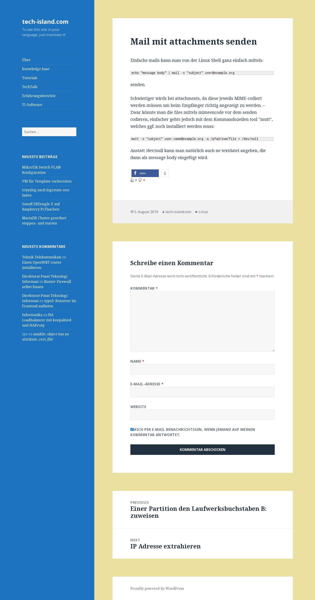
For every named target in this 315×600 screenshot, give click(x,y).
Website (138, 406)
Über (26, 59)
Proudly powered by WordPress (157, 588)
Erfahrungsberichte (39, 95)
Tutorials (29, 77)
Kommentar (144, 288)
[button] (145, 173)
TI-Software (32, 104)
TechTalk (29, 86)
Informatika (32, 314)
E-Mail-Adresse (146, 384)
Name (137, 361)
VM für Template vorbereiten (47, 181)
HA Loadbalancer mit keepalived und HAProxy (46, 320)
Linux (203, 211)
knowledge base (35, 68)
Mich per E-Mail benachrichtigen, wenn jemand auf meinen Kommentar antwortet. (192, 432)
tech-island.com (45, 21)
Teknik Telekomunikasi (41, 257)
